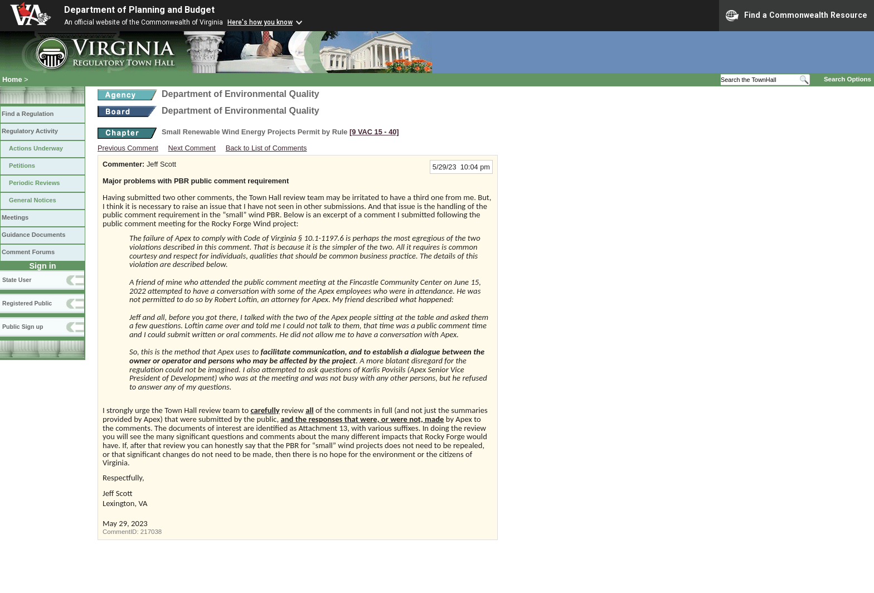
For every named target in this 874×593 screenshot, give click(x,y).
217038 (151, 531)
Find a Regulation (28, 113)
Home (12, 79)
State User (16, 279)
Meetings (15, 217)
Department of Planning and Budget (139, 9)
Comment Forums (28, 252)
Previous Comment (128, 148)
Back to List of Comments (266, 148)
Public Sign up (22, 326)
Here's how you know (260, 22)
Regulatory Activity (30, 131)
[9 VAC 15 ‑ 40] (374, 132)
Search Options (847, 79)
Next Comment (192, 148)
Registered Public (27, 303)
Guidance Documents (33, 234)
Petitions (22, 165)
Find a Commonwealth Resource (796, 15)
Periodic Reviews (34, 182)
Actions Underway (36, 148)
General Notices (32, 200)
